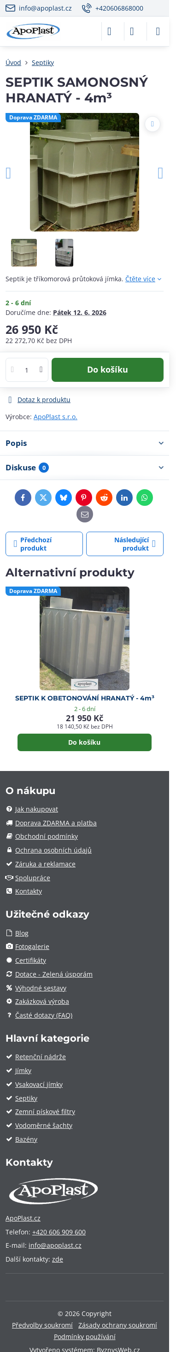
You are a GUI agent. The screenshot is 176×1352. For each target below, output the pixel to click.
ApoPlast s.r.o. (55, 416)
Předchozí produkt (33, 543)
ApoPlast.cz (23, 1218)
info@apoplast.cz (55, 1245)
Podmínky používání (85, 1336)
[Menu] (158, 31)
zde (57, 1259)
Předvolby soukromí (42, 1325)
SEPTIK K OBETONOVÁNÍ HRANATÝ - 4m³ (84, 698)
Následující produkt (135, 543)
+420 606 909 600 (59, 1231)
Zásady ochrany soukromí (117, 1325)
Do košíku (107, 369)
